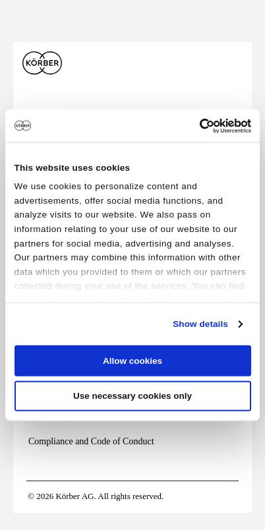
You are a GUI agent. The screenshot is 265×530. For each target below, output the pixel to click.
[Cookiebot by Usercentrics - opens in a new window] (193, 125)
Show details (200, 324)
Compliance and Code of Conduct (91, 441)
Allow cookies (132, 361)
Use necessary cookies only (132, 396)
